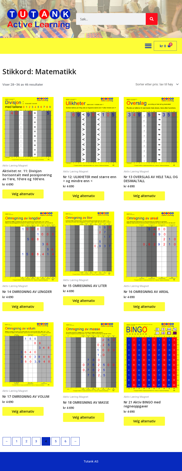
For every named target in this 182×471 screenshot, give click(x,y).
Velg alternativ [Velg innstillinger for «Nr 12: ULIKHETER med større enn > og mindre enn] (84, 196)
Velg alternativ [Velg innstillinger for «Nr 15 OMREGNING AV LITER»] (84, 300)
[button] (148, 45)
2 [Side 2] (26, 441)
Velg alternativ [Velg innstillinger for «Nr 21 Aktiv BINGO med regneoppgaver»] (144, 421)
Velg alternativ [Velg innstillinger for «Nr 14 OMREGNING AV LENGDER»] (23, 306)
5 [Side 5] (56, 441)
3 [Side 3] (36, 441)
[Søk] (152, 19)
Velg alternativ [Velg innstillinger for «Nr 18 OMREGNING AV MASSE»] (84, 417)
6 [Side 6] (65, 441)
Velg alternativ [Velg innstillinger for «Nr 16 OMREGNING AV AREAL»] (144, 306)
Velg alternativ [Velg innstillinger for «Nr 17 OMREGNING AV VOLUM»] (23, 411)
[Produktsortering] (156, 84)
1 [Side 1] (17, 441)
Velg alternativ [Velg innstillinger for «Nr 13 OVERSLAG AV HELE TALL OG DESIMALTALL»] (144, 196)
